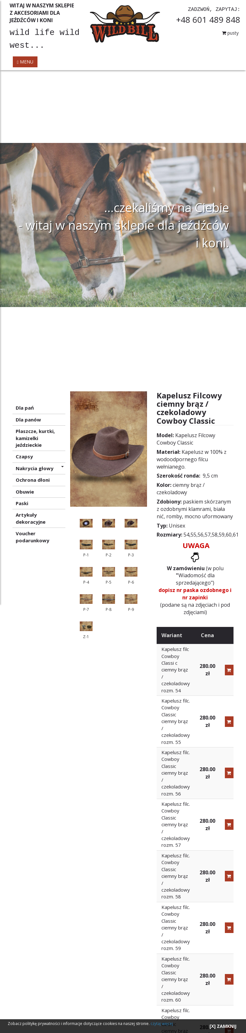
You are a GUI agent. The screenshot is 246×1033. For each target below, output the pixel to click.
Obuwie (25, 491)
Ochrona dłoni (33, 480)
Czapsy (24, 456)
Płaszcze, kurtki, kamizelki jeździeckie (35, 438)
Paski (22, 503)
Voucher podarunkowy (32, 536)
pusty (230, 33)
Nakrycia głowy (40, 468)
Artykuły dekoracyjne (30, 518)
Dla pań (25, 407)
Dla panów (28, 419)
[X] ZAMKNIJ (222, 1026)
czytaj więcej (162, 1023)
